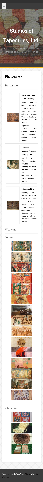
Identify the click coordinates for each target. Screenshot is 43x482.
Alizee (33, 474)
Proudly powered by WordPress (13, 474)
